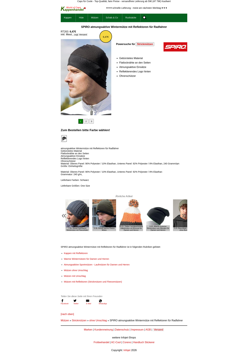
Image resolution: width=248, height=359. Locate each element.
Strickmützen (145, 44)
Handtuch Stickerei (143, 342)
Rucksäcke (130, 17)
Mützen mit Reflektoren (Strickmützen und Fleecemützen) (93, 281)
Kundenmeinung (103, 329)
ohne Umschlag (98, 320)
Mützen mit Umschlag (75, 276)
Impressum (137, 329)
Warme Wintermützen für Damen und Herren (86, 259)
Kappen (67, 17)
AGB (148, 329)
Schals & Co (112, 17)
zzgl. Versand (80, 34)
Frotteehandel (101, 342)
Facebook (66, 302)
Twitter (78, 302)
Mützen (94, 17)
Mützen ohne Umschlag (76, 270)
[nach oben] (67, 314)
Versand (158, 329)
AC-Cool (116, 342)
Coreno (127, 342)
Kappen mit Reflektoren (76, 253)
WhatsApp (104, 302)
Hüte (81, 17)
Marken (88, 329)
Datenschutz (122, 329)
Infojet (127, 350)
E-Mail (91, 302)
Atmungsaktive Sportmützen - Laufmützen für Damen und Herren (97, 264)
